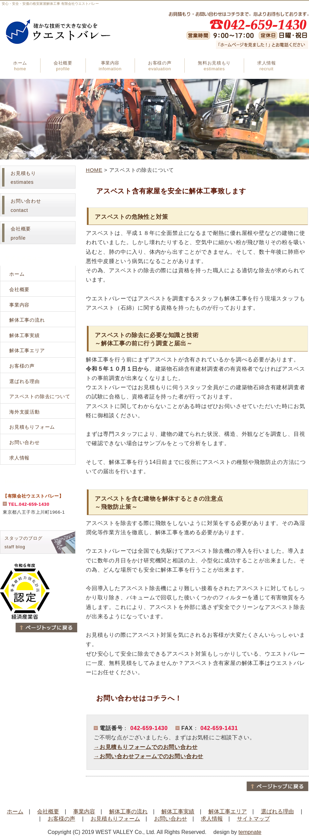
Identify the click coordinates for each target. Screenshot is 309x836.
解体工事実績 (24, 335)
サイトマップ (253, 819)
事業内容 (110, 65)
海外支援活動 (24, 412)
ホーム (20, 65)
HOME (94, 170)
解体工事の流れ (27, 320)
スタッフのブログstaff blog (23, 542)
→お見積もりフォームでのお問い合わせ (145, 747)
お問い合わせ (24, 442)
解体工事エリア (27, 350)
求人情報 (266, 65)
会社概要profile (21, 233)
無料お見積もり (214, 65)
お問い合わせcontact (26, 205)
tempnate (250, 832)
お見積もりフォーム (32, 427)
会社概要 (63, 65)
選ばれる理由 (24, 381)
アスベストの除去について (39, 396)
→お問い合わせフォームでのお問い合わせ (148, 756)
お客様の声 (159, 65)
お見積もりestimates (23, 177)
